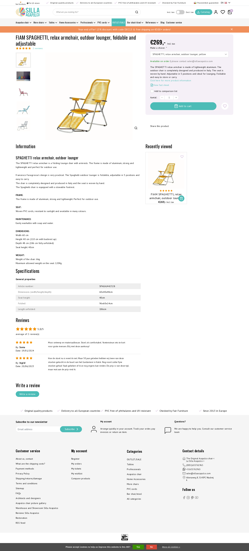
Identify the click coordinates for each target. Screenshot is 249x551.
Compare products (80, 478)
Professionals (134, 469)
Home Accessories (136, 479)
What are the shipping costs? (30, 463)
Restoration (21, 517)
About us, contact (24, 458)
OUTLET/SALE (134, 459)
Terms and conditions (26, 483)
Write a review (27, 394)
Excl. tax (190, 12)
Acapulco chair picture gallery (31, 503)
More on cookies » (171, 547)
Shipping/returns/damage (29, 478)
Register (75, 458)
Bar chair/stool (134, 493)
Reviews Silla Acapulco (27, 513)
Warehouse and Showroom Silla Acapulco (37, 508)
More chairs (133, 484)
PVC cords (132, 489)
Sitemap (20, 488)
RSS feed (20, 522)
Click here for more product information (170, 80)
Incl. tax (170, 12)
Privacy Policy (23, 473)
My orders (76, 463)
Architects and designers (28, 498)
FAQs (18, 493)
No (151, 547)
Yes (138, 547)
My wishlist (76, 473)
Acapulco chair (134, 474)
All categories (134, 498)
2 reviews (38, 48)
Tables (130, 464)
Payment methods (25, 468)
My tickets (76, 468)
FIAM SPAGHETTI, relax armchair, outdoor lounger (166, 196)
